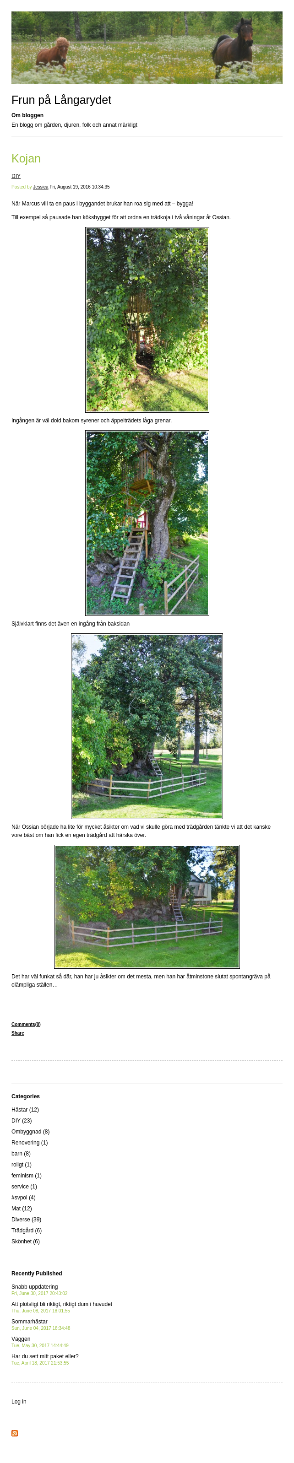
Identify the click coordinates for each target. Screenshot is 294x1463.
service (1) (24, 1186)
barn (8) (21, 1153)
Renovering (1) (29, 1142)
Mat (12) (21, 1208)
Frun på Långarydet (61, 99)
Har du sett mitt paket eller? (45, 1359)
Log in (19, 1401)
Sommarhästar (40, 1324)
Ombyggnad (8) (30, 1131)
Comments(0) (26, 1024)
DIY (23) (21, 1120)
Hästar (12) (25, 1110)
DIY (16, 176)
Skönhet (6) (25, 1241)
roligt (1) (21, 1164)
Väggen (40, 1342)
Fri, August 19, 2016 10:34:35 (79, 186)
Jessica (40, 186)
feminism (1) (26, 1175)
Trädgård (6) (26, 1230)
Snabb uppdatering (39, 1290)
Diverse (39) (26, 1219)
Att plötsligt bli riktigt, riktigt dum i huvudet (61, 1307)
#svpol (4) (23, 1197)
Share (17, 1033)
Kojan (26, 158)
